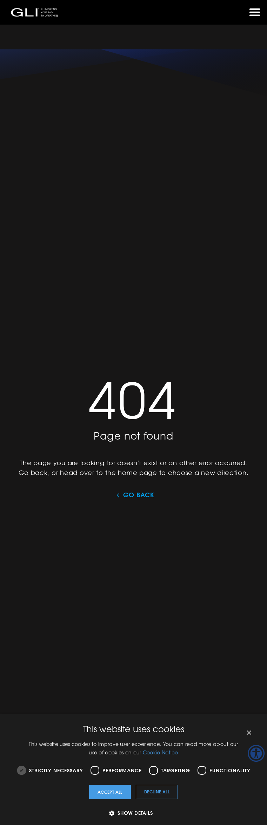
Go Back (138, 494)
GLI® (35, 12)
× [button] (248, 732)
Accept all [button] (110, 791)
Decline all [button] (156, 791)
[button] (133, 813)
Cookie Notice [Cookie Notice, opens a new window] (160, 752)
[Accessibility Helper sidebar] (256, 753)
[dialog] (133, 769)
